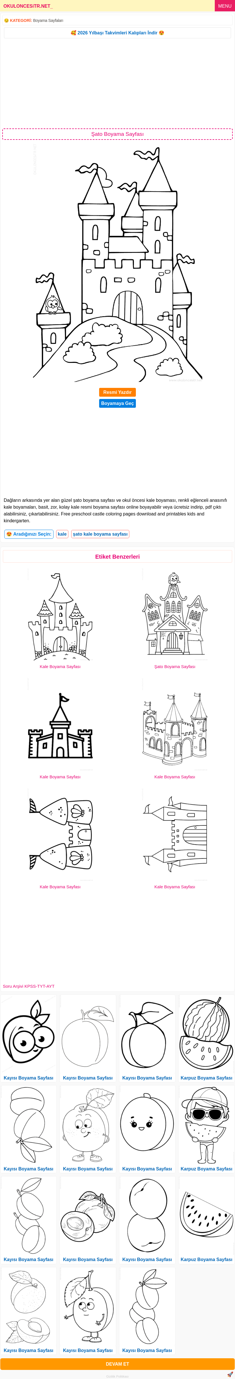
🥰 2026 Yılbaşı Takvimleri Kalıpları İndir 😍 (117, 32)
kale (62, 534)
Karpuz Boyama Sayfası (206, 1078)
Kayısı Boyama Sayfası (28, 1078)
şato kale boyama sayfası (100, 534)
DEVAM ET (117, 1364)
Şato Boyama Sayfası (174, 666)
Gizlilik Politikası (117, 1376)
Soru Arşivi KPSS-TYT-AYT (28, 986)
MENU (225, 6)
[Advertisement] (117, 83)
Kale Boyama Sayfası (60, 666)
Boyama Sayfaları (48, 20)
